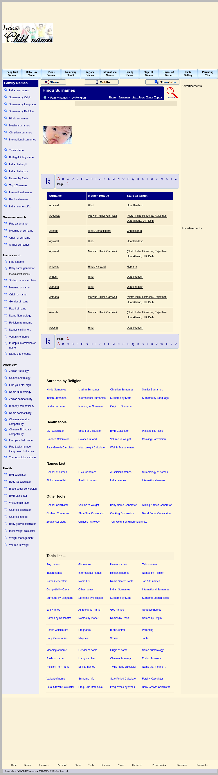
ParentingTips (207, 73)
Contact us (137, 765)
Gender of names (57, 472)
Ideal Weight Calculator (92, 447)
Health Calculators (57, 629)
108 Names (53, 609)
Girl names (84, 564)
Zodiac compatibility (20, 399)
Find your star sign (20, 385)
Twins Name (16, 150)
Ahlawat (54, 266)
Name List (84, 581)
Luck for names (87, 472)
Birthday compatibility (21, 406)
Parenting (147, 629)
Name (112, 97)
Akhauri (53, 276)
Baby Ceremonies (57, 638)
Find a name (16, 261)
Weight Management (122, 447)
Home (14, 765)
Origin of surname (19, 237)
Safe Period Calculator (123, 678)
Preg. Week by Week (122, 687)
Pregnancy (84, 629)
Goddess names (151, 609)
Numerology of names (155, 472)
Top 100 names (18, 185)
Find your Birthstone (21, 440)
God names (117, 609)
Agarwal (54, 205)
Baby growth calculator (22, 523)
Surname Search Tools (155, 597)
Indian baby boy (18, 171)
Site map (106, 765)
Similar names (86, 666)
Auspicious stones (121, 472)
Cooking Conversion (154, 439)
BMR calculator (18, 495)
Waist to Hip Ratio (152, 430)
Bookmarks (202, 765)
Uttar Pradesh (135, 205)
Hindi (91, 205)
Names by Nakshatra (59, 618)
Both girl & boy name (21, 157)
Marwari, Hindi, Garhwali (102, 215)
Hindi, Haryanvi (97, 266)
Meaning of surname (21, 230)
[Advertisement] (161, 33)
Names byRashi (70, 73)
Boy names (53, 564)
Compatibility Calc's (58, 589)
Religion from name (20, 322)
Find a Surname (56, 406)
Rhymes (83, 638)
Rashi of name (17, 308)
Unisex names (118, 564)
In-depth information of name (22, 345)
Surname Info (86, 678)
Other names (86, 589)
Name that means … (154, 666)
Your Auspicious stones (22, 457)
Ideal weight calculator (22, 530)
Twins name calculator (123, 666)
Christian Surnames (121, 389)
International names (20, 192)
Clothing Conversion (58, 513)
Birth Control (117, 629)
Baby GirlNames (12, 73)
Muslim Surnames (88, 389)
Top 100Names (148, 73)
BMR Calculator (119, 430)
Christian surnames (20, 132)
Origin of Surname (121, 406)
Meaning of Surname (90, 406)
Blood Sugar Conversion (156, 513)
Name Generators (57, 581)
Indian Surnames (57, 397)
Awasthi (53, 312)
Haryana (132, 266)
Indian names (118, 480)
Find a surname (18, 223)
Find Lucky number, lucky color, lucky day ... (23, 449)
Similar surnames (19, 244)
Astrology (138, 97)
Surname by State (120, 397)
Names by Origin (152, 618)
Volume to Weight (120, 439)
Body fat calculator (20, 481)
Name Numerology (20, 315)
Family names (59, 97)
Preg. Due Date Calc (90, 687)
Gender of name (18, 301)
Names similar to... (20, 329)
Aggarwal (54, 215)
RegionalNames (90, 73)
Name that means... (20, 353)
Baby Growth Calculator (60, 447)
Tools (149, 97)
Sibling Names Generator (157, 505)
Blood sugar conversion (23, 488)
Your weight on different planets (128, 521)
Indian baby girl (18, 164)
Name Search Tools (121, 581)
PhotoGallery (188, 73)
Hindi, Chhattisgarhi (99, 230)
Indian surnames (19, 90)
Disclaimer (182, 765)
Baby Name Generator (123, 505)
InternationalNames (109, 73)
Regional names (18, 199)
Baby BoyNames (31, 73)
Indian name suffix (20, 206)
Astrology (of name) (89, 609)
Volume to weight (19, 545)
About (121, 765)
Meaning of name (19, 287)
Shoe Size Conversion (91, 513)
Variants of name (19, 336)
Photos (78, 765)
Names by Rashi (19, 178)
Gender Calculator (57, 505)
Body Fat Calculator (89, 430)
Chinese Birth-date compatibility (20, 432)
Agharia (53, 230)
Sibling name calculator (22, 280)
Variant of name (56, 678)
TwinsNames (51, 73)
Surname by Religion (21, 111)
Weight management (21, 537)
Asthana (54, 286)
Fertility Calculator (152, 678)
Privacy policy (159, 765)
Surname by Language (22, 104)
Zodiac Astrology (19, 370)
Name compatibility (20, 413)
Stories (114, 638)
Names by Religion (153, 572)
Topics (158, 97)
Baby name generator (21, 268)
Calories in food (18, 516)
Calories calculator (20, 509)
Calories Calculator (58, 439)
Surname (124, 97)
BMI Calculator (55, 430)
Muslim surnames (19, 125)
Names (27, 765)
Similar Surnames (152, 389)
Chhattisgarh (134, 230)
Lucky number (86, 658)
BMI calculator (17, 474)
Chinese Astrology (20, 377)
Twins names (149, 564)
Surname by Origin (20, 97)
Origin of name (18, 294)
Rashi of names (87, 480)
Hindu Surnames (56, 389)
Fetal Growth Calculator (60, 687)
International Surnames (92, 397)
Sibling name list (56, 480)
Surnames (44, 765)
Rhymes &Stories (169, 73)
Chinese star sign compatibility (19, 422)
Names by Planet (88, 618)
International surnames (22, 139)
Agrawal (54, 241)
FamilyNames (129, 73)
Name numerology (153, 650)
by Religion (79, 97)
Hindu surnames (18, 118)
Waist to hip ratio (19, 502)
